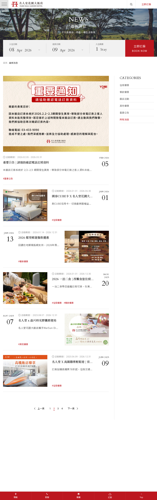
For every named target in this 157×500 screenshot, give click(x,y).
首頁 (5, 62)
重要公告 (124, 112)
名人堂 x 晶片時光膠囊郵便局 (37, 320)
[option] (78, 32)
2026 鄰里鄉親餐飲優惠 (33, 237)
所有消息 (124, 119)
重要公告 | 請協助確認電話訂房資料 (26, 162)
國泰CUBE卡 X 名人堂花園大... (72, 196)
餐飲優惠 (124, 92)
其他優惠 (124, 105)
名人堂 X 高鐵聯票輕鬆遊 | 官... (72, 362)
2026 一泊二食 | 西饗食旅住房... (73, 279)
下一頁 (73, 408)
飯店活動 (124, 98)
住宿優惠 (124, 85)
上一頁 (39, 408)
